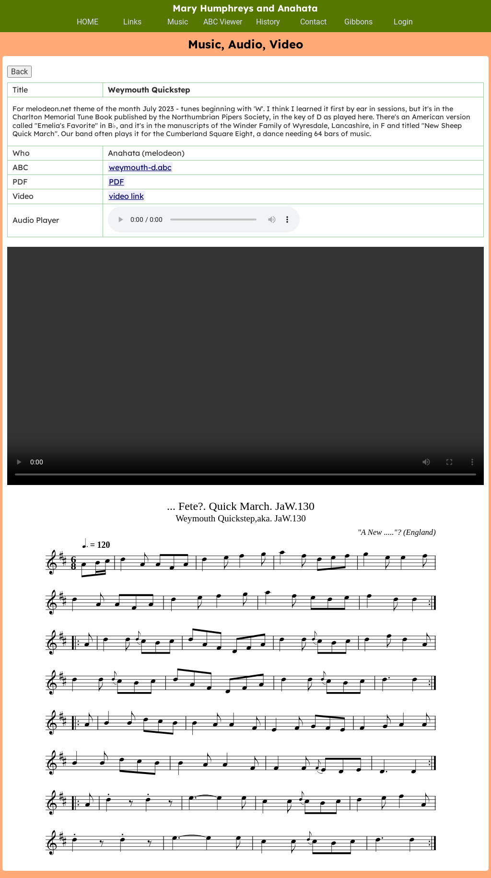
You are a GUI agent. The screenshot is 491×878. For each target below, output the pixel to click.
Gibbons (358, 21)
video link (126, 196)
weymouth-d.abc (140, 167)
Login (403, 21)
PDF (116, 181)
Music (177, 21)
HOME (87, 21)
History (268, 21)
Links (132, 21)
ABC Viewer (222, 21)
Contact (313, 21)
